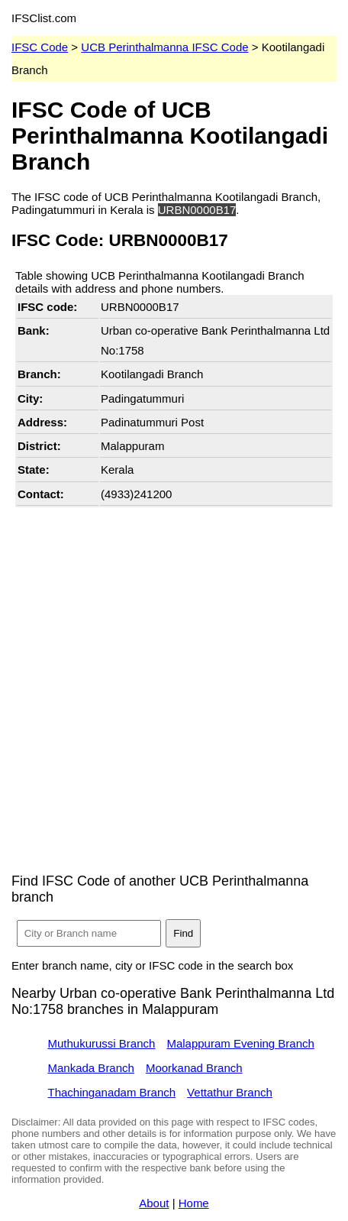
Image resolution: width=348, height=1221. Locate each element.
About (154, 1203)
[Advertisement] (174, 685)
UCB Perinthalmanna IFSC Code (164, 46)
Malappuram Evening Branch (240, 1043)
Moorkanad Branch (194, 1067)
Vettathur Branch (229, 1092)
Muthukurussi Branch (102, 1043)
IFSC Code (39, 46)
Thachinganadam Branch (112, 1092)
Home (194, 1203)
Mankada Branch (91, 1067)
